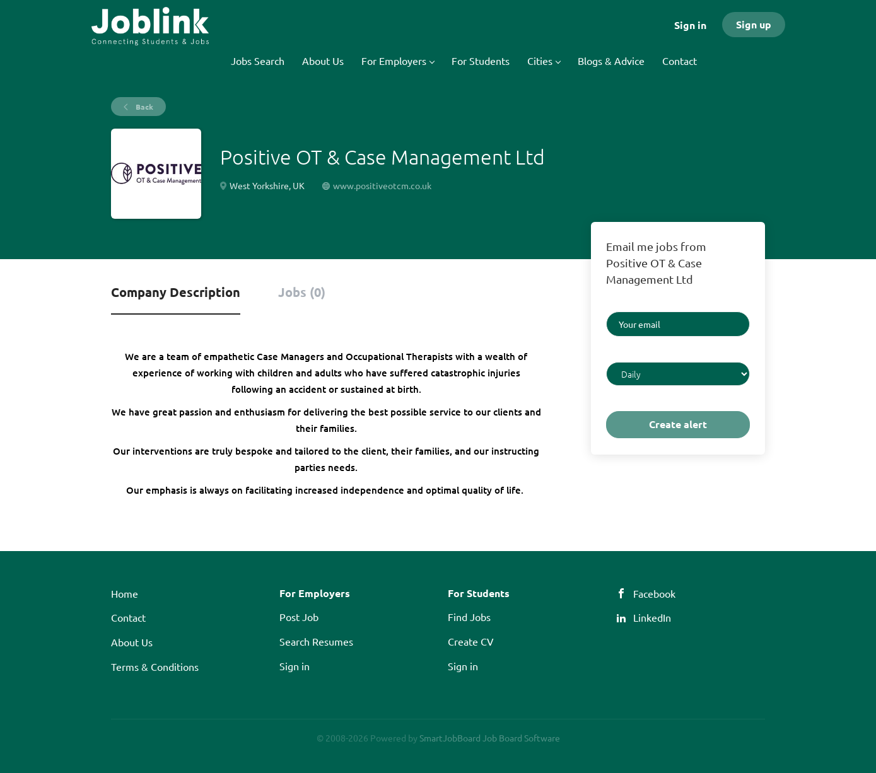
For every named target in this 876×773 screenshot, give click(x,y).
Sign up (753, 24)
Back (143, 107)
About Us (132, 642)
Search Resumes (316, 641)
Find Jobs (469, 616)
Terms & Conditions (155, 666)
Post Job (298, 616)
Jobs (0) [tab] (301, 292)
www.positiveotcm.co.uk (382, 185)
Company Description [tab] (175, 292)
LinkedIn (652, 617)
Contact (128, 617)
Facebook (654, 593)
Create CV (471, 641)
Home (124, 593)
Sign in (690, 25)
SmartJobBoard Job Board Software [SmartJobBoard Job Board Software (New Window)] (489, 737)
